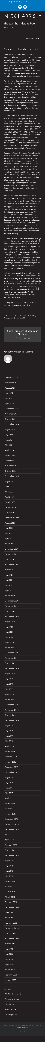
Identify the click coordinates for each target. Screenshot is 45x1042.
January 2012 (10, 891)
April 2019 (9, 694)
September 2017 (12, 772)
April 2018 (9, 746)
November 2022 (12, 507)
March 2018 (10, 751)
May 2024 (9, 445)
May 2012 (9, 876)
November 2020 (12, 606)
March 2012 (10, 881)
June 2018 (9, 736)
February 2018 (11, 756)
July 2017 (9, 782)
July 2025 (9, 393)
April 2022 (9, 538)
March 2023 (10, 502)
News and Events (12, 999)
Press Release (10, 1009)
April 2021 (9, 590)
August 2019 (10, 673)
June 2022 (9, 528)
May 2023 (9, 492)
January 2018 (10, 762)
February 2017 (11, 808)
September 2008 (12, 938)
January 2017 (10, 814)
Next (38, 38)
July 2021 (9, 575)
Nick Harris (9, 316)
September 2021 (12, 564)
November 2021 (12, 554)
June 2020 (9, 632)
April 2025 (9, 403)
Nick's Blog (31, 316)
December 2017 (11, 767)
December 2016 (11, 819)
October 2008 (11, 933)
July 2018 (9, 730)
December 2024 (11, 408)
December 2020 (11, 601)
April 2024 (9, 450)
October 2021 (11, 559)
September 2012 (12, 855)
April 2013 (9, 840)
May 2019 (9, 689)
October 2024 (11, 419)
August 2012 (10, 860)
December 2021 (11, 549)
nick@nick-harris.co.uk (30, 2)
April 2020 (9, 642)
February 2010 (11, 902)
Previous (29, 38)
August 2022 (10, 523)
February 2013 (11, 845)
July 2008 (9, 949)
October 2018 (11, 715)
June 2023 (9, 486)
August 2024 (10, 429)
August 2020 (10, 621)
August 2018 (10, 725)
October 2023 (11, 471)
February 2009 (11, 923)
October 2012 (11, 850)
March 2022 (10, 543)
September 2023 (12, 476)
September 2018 (12, 720)
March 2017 (10, 803)
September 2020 (12, 616)
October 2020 (11, 611)
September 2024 (12, 424)
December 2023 (11, 460)
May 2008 (9, 959)
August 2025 (10, 388)
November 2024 (12, 414)
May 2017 (9, 793)
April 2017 (9, 798)
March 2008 (10, 969)
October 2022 (11, 512)
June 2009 (9, 912)
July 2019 (9, 679)
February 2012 (11, 886)
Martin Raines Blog (13, 994)
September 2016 (12, 829)
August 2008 (10, 943)
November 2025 (12, 382)
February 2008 (11, 975)
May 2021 (9, 585)
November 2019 (12, 658)
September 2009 (12, 907)
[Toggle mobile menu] (40, 15)
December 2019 (11, 653)
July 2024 (9, 434)
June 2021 (9, 580)
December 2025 (11, 377)
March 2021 (10, 595)
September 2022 (12, 517)
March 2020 (10, 647)
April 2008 (9, 964)
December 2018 (11, 704)
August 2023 (10, 481)
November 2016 (12, 824)
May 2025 (9, 398)
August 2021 (10, 569)
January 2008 (10, 980)
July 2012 (9, 866)
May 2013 (9, 834)
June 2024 (9, 440)
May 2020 (9, 637)
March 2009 (10, 917)
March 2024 (10, 455)
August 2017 (10, 777)
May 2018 (9, 741)
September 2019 (12, 668)
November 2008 (12, 928)
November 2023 (12, 466)
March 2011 (10, 897)
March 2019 (10, 699)
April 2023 (9, 497)
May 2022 (9, 533)
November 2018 (12, 710)
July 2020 (9, 627)
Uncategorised (8, 318)
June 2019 (9, 684)
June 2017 (9, 788)
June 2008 (9, 954)
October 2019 (11, 663)
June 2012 (9, 871)
